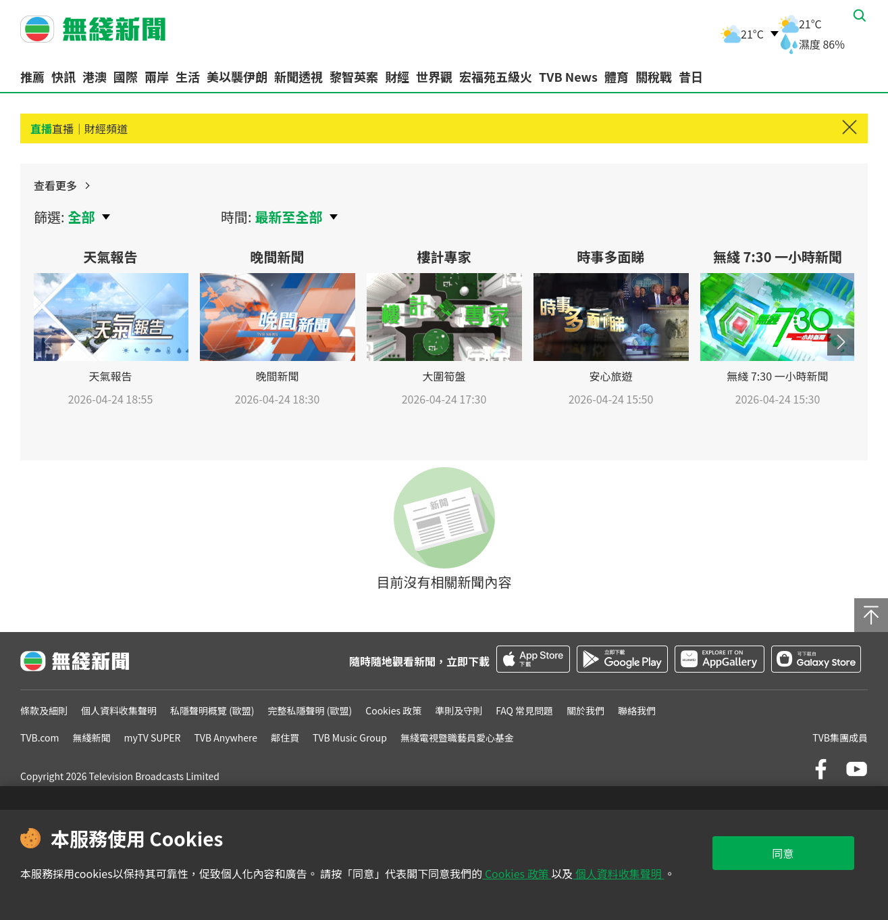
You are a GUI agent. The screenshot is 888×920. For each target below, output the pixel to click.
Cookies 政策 (516, 873)
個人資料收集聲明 (618, 873)
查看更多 (821, 193)
